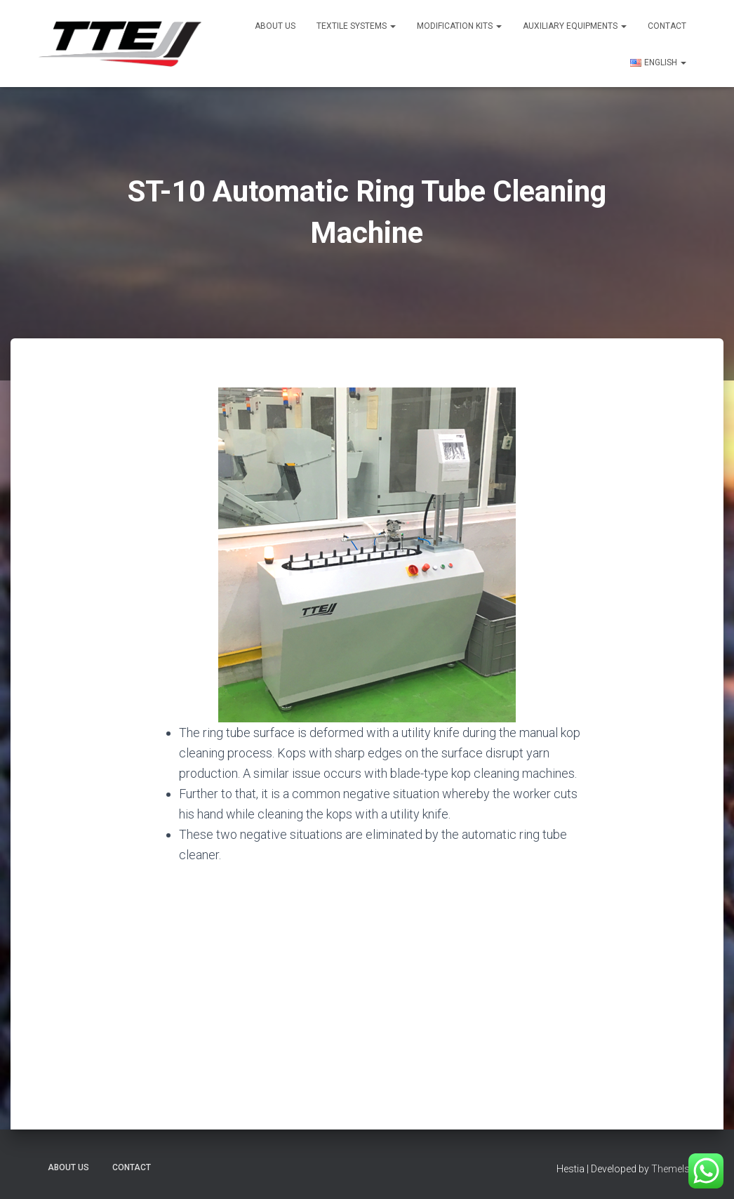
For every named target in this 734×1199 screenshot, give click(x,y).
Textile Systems (356, 26)
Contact (667, 26)
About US (275, 26)
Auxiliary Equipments (575, 26)
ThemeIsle (674, 1168)
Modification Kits (459, 26)
